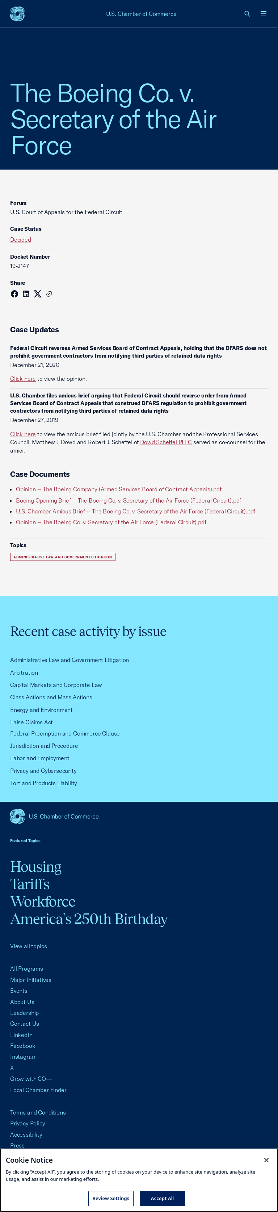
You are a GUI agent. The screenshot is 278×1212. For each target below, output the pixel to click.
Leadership (24, 1012)
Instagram (23, 1056)
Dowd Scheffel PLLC (166, 442)
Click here (23, 378)
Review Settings (111, 1198)
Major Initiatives (30, 979)
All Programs (26, 968)
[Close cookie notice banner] (266, 1160)
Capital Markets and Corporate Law (56, 684)
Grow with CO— (31, 1078)
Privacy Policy (27, 1123)
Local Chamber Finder (38, 1090)
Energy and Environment (41, 709)
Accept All (162, 1198)
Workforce (42, 901)
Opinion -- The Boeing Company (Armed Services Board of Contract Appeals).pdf (119, 489)
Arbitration (24, 672)
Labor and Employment (39, 758)
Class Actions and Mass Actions (51, 697)
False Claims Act (31, 722)
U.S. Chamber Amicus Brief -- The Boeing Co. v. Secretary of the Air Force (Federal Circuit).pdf (135, 511)
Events (19, 990)
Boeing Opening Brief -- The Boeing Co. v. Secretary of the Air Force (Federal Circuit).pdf (128, 500)
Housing (35, 866)
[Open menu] (263, 13)
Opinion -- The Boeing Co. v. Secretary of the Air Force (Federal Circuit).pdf (111, 522)
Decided (20, 239)
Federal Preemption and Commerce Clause (65, 733)
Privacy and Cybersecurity (43, 770)
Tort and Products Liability (43, 783)
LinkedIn (21, 1034)
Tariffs (29, 883)
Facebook (22, 1045)
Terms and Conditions (38, 1112)
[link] (247, 13)
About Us (22, 1001)
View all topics (28, 946)
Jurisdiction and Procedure (44, 745)
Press (17, 1145)
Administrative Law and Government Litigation (62, 557)
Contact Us (24, 1023)
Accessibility (26, 1134)
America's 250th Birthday (89, 918)
